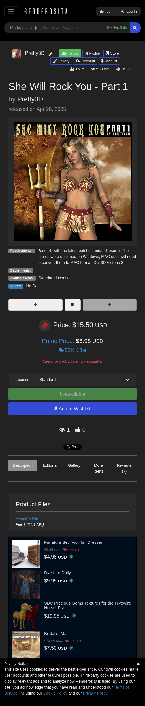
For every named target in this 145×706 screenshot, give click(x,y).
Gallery (61, 61)
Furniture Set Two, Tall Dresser (73, 542)
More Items (98, 468)
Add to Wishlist (72, 408)
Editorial (50, 465)
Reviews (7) (124, 468)
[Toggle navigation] (11, 11)
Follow (70, 53)
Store (112, 53)
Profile (92, 53)
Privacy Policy (95, 693)
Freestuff (85, 61)
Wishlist (109, 61)
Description (23, 465)
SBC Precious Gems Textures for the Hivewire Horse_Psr (87, 605)
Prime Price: (59, 341)
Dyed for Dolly (57, 572)
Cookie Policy (55, 693)
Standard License (54, 278)
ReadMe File (27, 518)
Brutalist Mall (56, 633)
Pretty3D (30, 99)
